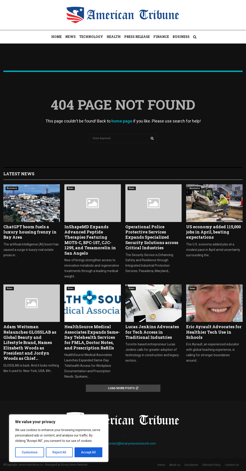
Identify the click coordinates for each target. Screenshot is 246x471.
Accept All (88, 452)
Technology (91, 37)
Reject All (59, 452)
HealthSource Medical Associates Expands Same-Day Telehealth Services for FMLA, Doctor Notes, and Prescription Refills (92, 337)
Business (181, 37)
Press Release (137, 37)
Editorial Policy (211, 464)
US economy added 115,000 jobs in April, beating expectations (213, 232)
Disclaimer (191, 464)
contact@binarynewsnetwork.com (131, 443)
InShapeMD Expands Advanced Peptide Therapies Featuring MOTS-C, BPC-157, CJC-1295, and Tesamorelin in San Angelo (90, 240)
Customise (30, 452)
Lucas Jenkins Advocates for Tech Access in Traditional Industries (152, 332)
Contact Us (232, 464)
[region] (58, 438)
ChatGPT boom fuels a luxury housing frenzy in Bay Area (29, 232)
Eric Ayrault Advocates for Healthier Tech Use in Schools (213, 332)
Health (114, 37)
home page (121, 121)
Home (56, 37)
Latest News (18, 173)
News (70, 37)
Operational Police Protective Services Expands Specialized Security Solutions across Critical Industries (151, 237)
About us (174, 464)
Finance (161, 37)
